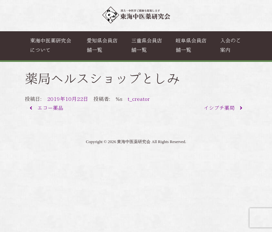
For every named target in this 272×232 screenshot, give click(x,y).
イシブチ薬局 (223, 108)
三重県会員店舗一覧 (146, 45)
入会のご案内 (230, 45)
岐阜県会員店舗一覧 (191, 45)
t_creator (139, 99)
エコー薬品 (46, 108)
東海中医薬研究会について (50, 45)
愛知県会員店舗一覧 (102, 45)
